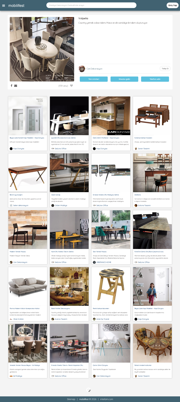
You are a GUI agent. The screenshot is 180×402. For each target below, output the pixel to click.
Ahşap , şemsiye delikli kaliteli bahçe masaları (152, 143)
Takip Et (165, 68)
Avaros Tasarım (61, 319)
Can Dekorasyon (94, 68)
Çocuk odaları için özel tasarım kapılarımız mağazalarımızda (152, 313)
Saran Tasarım (144, 148)
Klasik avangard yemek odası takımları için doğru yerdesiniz (28, 370)
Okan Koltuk (18, 319)
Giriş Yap (172, 5)
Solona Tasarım (144, 205)
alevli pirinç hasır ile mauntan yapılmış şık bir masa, (28, 200)
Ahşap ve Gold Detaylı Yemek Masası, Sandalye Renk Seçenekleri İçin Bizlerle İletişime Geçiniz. (111, 256)
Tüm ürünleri (93, 79)
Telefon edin (155, 79)
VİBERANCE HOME (103, 262)
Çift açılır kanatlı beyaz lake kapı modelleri (28, 143)
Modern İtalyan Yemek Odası (28, 256)
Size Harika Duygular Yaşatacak (111, 370)
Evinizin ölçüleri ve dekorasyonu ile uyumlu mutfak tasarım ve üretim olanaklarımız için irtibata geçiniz (111, 143)
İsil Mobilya (17, 376)
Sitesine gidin (124, 79)
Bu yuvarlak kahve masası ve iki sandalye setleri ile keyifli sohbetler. (152, 370)
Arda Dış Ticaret (102, 319)
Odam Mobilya (61, 205)
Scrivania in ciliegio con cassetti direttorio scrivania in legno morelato (152, 200)
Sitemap (71, 399)
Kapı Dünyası (18, 148)
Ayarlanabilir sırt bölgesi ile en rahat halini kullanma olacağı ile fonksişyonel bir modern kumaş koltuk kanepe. (28, 313)
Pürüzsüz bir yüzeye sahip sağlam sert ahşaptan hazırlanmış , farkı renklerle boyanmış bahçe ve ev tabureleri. (111, 313)
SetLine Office (60, 148)
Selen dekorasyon (20, 205)
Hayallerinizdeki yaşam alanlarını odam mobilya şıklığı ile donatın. (69, 200)
